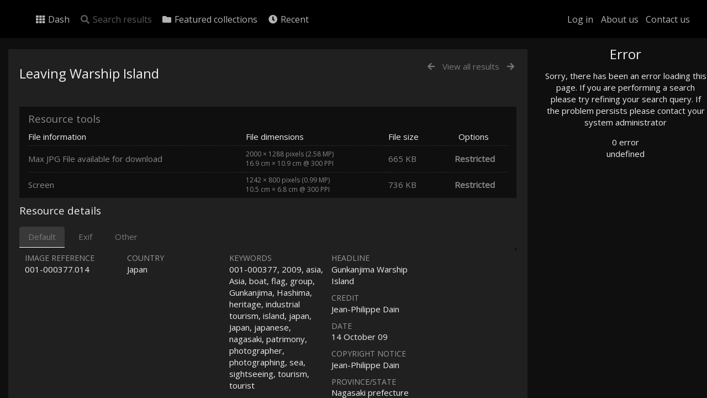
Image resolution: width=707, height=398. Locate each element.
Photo (577, 79)
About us (620, 19)
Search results (116, 19)
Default (42, 236)
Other (126, 236)
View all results (470, 66)
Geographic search (598, 214)
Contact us (668, 19)
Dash (52, 19)
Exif (85, 236)
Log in (580, 19)
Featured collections (209, 19)
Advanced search (595, 228)
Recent (288, 19)
